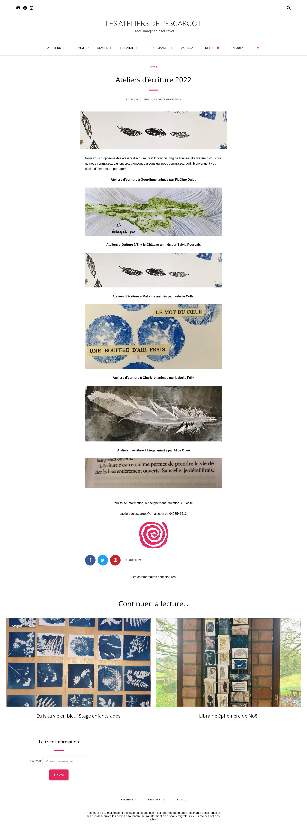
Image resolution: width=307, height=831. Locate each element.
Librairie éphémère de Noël (228, 715)
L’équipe (238, 47)
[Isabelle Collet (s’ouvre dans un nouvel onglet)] (184, 296)
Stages (17, 626)
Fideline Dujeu (137, 99)
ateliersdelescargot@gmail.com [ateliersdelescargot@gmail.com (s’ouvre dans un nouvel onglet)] (142, 513)
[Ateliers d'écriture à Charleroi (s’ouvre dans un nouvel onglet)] (134, 377)
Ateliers (54, 47)
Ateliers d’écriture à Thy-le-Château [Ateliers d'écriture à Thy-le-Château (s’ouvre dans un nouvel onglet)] (132, 244)
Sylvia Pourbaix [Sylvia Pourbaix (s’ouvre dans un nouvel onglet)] (189, 244)
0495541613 (178, 513)
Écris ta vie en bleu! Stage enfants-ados (78, 715)
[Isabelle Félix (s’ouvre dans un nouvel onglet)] (184, 377)
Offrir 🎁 (212, 47)
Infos (153, 67)
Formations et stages (90, 47)
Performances (158, 47)
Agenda (187, 47)
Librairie (127, 47)
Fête (165, 626)
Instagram (156, 799)
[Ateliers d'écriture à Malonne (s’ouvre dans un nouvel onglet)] (133, 296)
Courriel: (36, 761)
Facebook (128, 799)
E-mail (181, 799)
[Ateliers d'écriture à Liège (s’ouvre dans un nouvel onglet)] (136, 450)
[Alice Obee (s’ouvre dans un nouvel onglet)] (181, 450)
